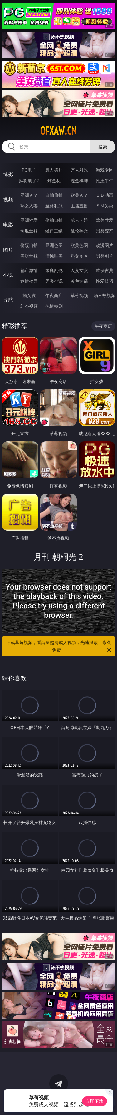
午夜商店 (54, 295)
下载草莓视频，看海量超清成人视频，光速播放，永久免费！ (59, 646)
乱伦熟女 (79, 231)
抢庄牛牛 (104, 181)
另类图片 (104, 256)
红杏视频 (29, 306)
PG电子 (29, 170)
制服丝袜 (29, 231)
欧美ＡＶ (79, 195)
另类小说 (54, 281)
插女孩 (29, 295)
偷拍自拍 (54, 220)
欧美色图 (79, 245)
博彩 (8, 174)
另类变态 (104, 231)
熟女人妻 (29, 206)
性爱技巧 (104, 281)
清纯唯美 (54, 256)
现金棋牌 (79, 181)
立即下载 (94, 1101)
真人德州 (54, 170)
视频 (8, 199)
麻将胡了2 (29, 181)
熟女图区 (79, 256)
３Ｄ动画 (104, 195)
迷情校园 (29, 281)
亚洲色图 (54, 245)
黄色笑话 (79, 281)
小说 (8, 274)
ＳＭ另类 (104, 206)
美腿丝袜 (29, 256)
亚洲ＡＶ (29, 195)
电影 (8, 224)
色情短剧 (54, 306)
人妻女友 (79, 270)
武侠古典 (104, 270)
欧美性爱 (104, 220)
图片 (8, 249)
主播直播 (79, 206)
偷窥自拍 (29, 245)
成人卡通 (79, 220)
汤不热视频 (104, 295)
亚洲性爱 (29, 220)
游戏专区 (104, 170)
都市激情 (29, 270)
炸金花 (54, 181)
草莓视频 (79, 295)
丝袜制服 (54, 206)
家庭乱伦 (54, 270)
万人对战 (79, 170)
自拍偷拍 (54, 195)
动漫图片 (104, 245)
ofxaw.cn (58, 131)
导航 (8, 299)
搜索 (102, 147)
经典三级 (54, 231)
